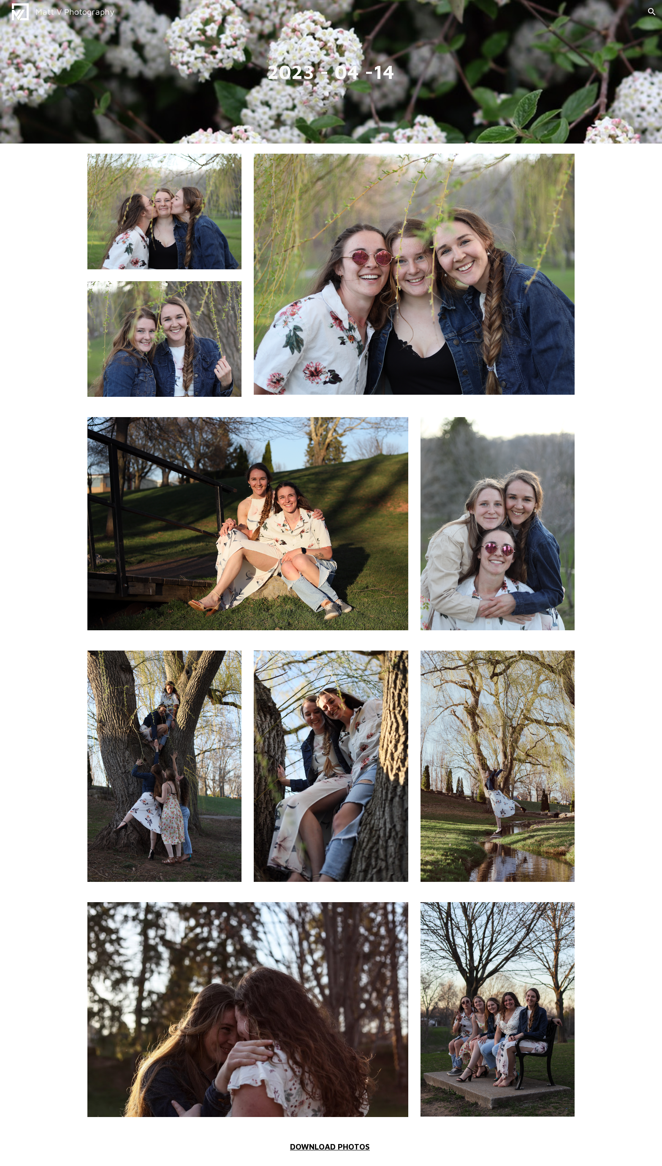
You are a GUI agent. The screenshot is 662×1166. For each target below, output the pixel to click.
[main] (331, 72)
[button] (652, 12)
